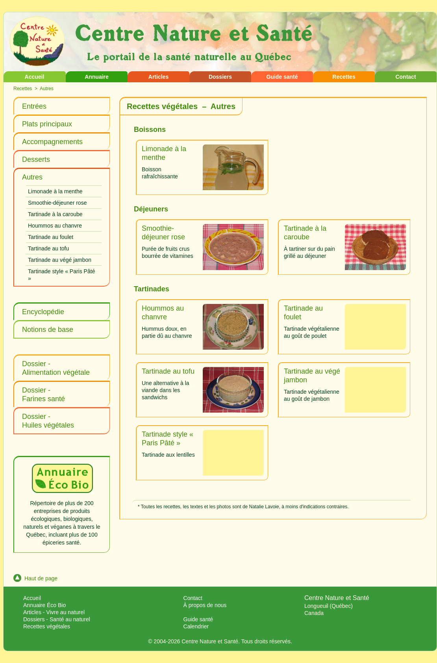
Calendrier (196, 626)
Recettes (343, 77)
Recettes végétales (46, 626)
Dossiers (220, 77)
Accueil (34, 77)
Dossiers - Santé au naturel (56, 619)
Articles (158, 77)
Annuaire (97, 77)
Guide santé (282, 77)
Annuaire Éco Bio (44, 605)
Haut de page (35, 578)
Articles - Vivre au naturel (54, 612)
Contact (405, 77)
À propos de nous (205, 605)
